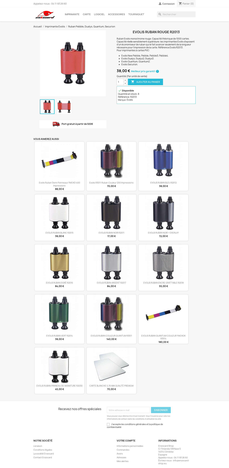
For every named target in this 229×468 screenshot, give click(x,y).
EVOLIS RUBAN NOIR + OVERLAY (163, 232)
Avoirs (120, 453)
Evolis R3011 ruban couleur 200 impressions (111, 182)
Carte (87, 14)
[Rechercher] (176, 14)
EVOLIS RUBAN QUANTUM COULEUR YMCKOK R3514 (163, 337)
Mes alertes (123, 461)
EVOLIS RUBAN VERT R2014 (59, 335)
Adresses (121, 457)
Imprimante (72, 14)
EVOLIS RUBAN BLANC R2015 (59, 232)
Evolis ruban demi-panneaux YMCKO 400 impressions (59, 184)
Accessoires (116, 14)
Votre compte (126, 440)
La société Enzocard (43, 453)
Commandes (123, 449)
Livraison (37, 446)
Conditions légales (42, 449)
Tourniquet (136, 14)
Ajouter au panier (145, 82)
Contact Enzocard (42, 457)
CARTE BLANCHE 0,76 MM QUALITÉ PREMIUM (111, 385)
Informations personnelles (130, 446)
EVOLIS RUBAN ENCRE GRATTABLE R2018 (163, 282)
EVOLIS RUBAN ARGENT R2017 (111, 282)
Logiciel (99, 14)
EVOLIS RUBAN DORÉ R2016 (59, 282)
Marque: (122, 99)
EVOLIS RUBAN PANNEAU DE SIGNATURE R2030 (60, 385)
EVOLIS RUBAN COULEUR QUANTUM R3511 (111, 335)
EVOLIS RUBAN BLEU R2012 (163, 182)
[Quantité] (120, 82)
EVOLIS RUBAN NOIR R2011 (111, 232)
